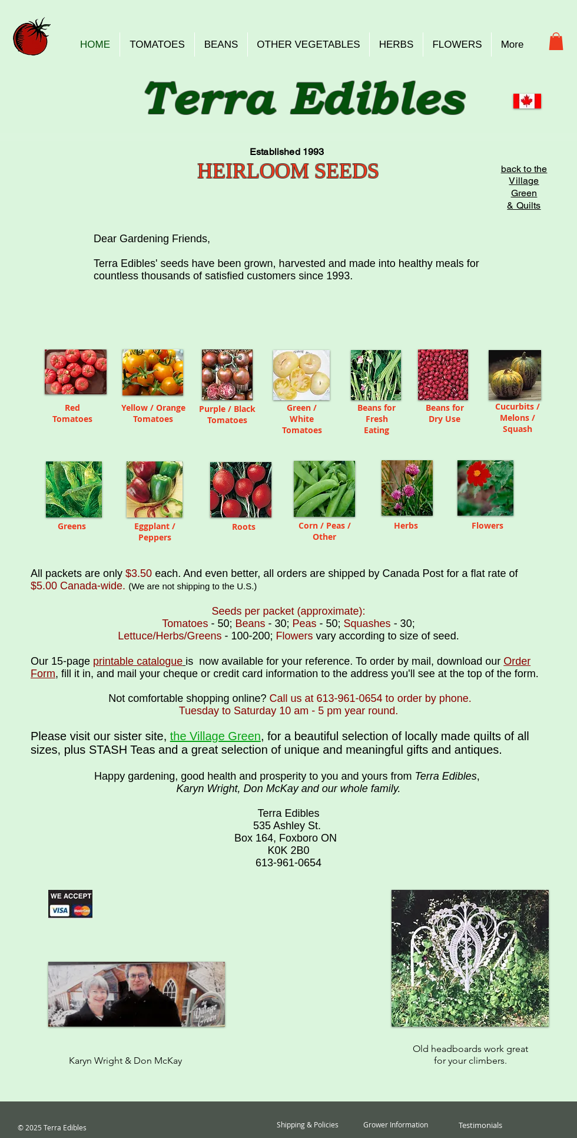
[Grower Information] (395, 1125)
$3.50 (138, 573)
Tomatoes (72, 418)
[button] (556, 41)
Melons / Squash (517, 423)
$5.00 (45, 586)
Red (72, 407)
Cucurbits (515, 406)
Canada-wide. (92, 586)
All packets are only (78, 573)
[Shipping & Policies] (307, 1125)
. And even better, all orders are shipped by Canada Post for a (335, 573)
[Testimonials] (480, 1125)
